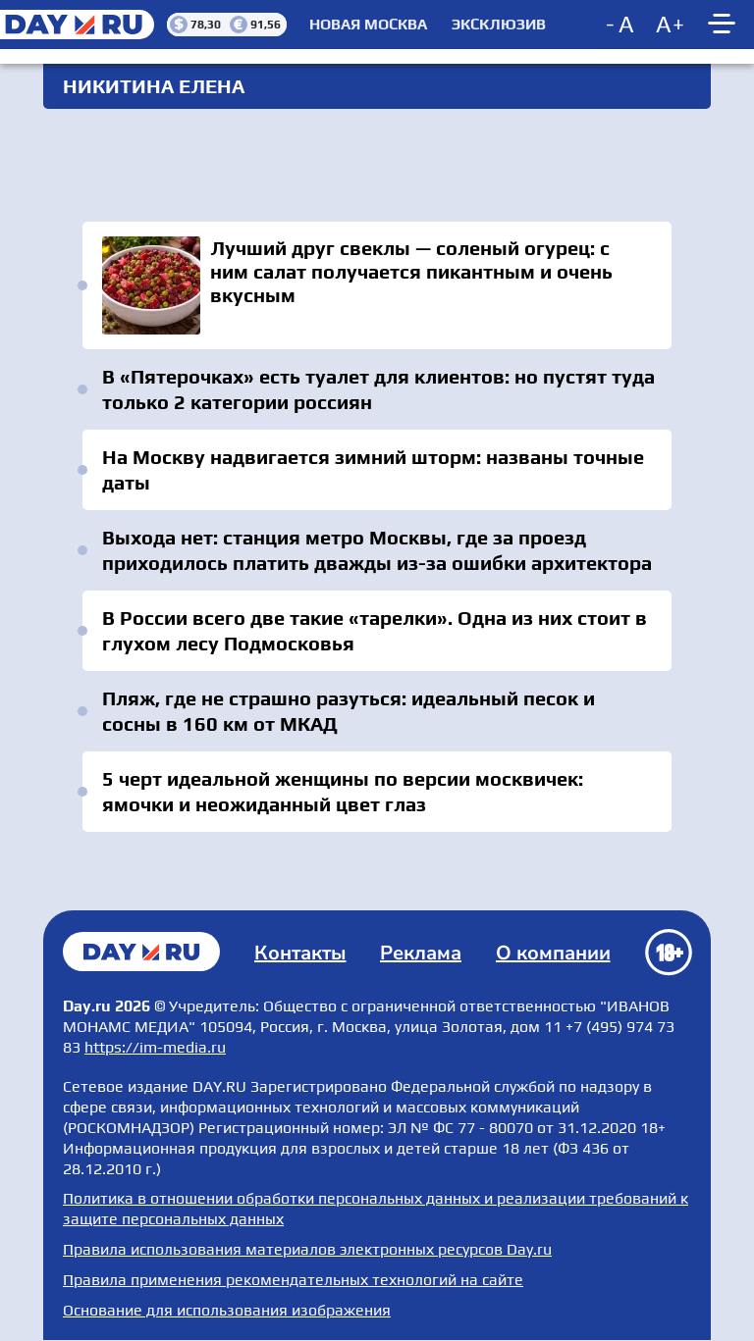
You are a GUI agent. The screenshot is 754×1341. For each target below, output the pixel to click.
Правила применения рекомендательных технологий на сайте (293, 1279)
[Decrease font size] (621, 24)
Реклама (420, 953)
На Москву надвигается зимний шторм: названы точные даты (373, 469)
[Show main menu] (724, 24)
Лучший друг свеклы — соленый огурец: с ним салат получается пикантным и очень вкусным (377, 285)
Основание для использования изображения (227, 1310)
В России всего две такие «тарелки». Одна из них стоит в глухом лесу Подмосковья (374, 630)
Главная (141, 951)
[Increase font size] (670, 24)
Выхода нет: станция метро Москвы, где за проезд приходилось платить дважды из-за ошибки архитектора (377, 550)
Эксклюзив (499, 24)
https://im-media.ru (155, 1047)
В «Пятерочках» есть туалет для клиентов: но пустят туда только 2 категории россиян (378, 389)
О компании (553, 953)
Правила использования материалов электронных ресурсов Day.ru (307, 1249)
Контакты (300, 953)
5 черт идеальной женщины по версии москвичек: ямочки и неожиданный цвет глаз (342, 791)
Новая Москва (368, 24)
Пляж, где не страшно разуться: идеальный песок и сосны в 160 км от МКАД (348, 711)
